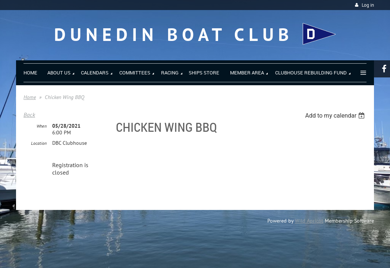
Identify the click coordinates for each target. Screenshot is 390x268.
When (42, 126)
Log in (368, 5)
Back (29, 114)
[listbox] (336, 115)
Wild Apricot (309, 220)
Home (29, 97)
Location (39, 143)
